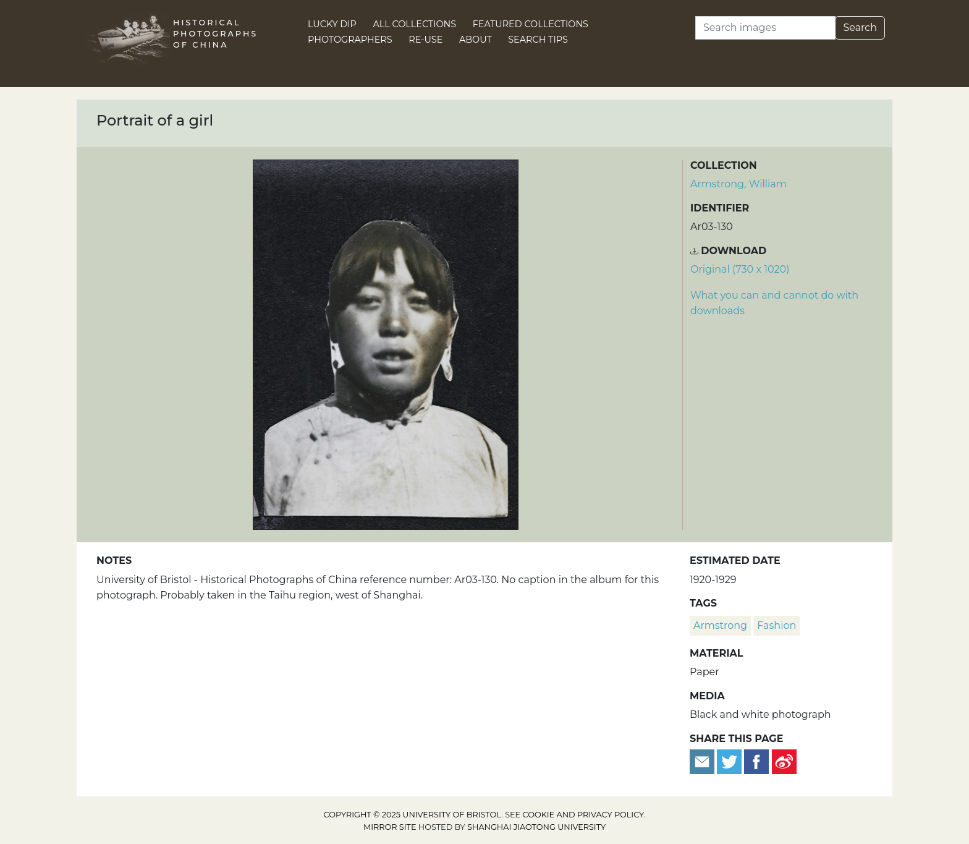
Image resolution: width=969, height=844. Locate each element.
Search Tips (538, 39)
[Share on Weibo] (784, 761)
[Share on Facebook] (756, 761)
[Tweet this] (730, 761)
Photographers (350, 39)
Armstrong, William (738, 184)
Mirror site (390, 827)
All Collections (415, 24)
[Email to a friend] (703, 761)
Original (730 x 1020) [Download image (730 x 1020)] (739, 269)
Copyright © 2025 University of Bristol (413, 814)
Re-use (425, 39)
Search (860, 27)
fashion (776, 625)
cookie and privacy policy (583, 814)
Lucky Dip (332, 24)
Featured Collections (530, 24)
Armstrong (720, 625)
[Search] (765, 28)
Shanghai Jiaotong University (536, 827)
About (475, 39)
